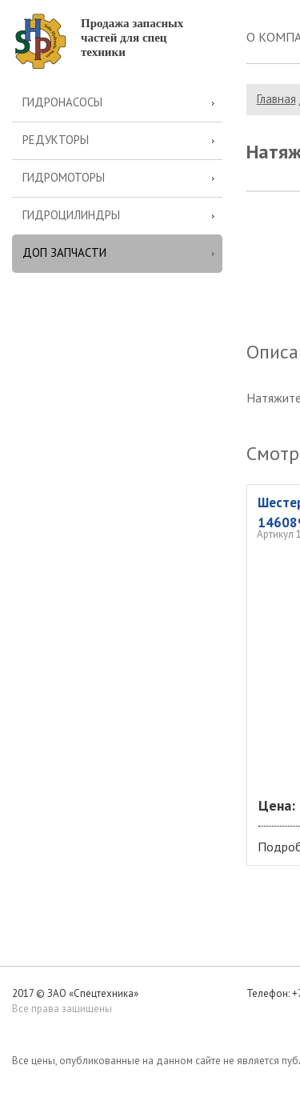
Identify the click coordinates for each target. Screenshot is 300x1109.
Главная (276, 98)
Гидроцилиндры (71, 214)
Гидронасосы (62, 102)
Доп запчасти (64, 252)
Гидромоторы (63, 177)
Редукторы (55, 139)
